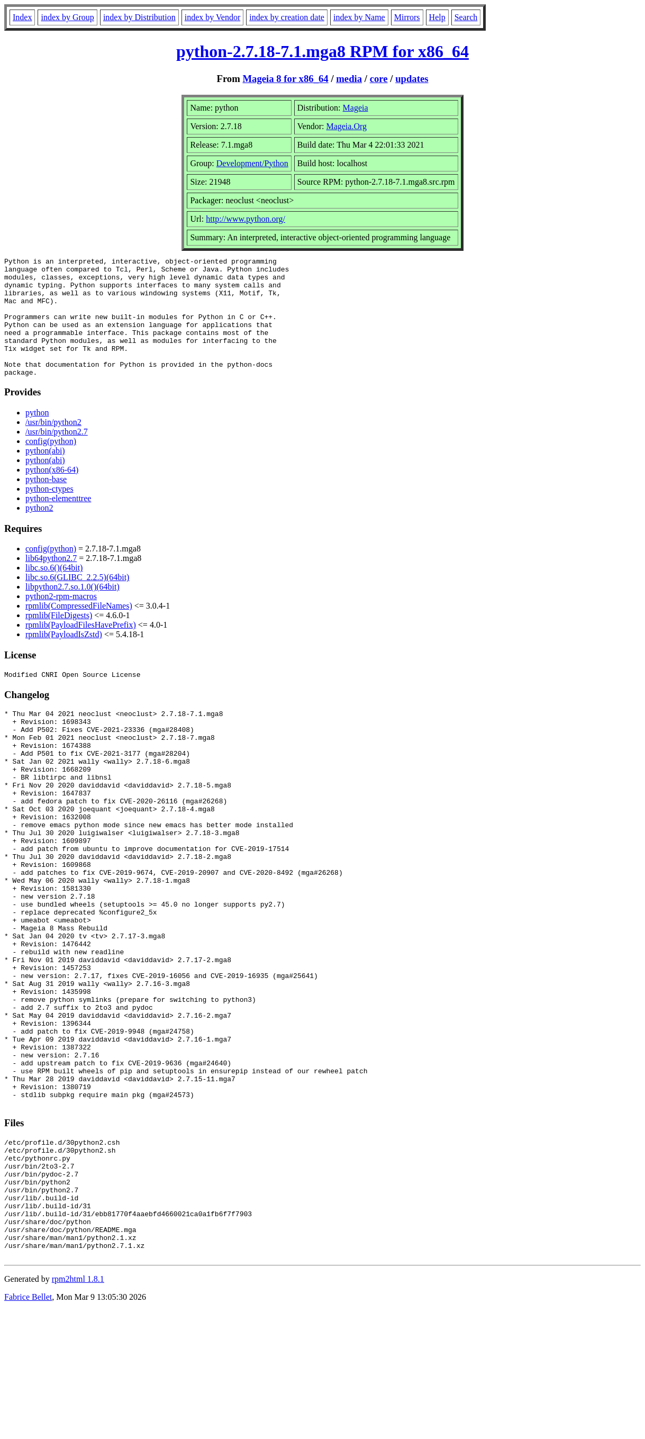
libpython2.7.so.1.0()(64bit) (72, 610)
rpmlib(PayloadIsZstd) (63, 658)
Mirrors (407, 17)
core (379, 78)
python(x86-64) (51, 493)
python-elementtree (58, 522)
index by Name (359, 17)
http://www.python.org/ (245, 218)
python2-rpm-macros (61, 620)
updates (411, 78)
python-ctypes (49, 512)
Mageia (355, 107)
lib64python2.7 (51, 581)
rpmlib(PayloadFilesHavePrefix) (80, 648)
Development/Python (252, 163)
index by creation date (286, 17)
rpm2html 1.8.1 (78, 1407)
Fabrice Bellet (28, 1425)
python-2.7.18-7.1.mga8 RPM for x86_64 (322, 51)
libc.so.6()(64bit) (54, 591)
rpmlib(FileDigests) (58, 639)
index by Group (67, 17)
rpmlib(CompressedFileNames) (78, 629)
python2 (39, 531)
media (349, 78)
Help (437, 17)
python (37, 436)
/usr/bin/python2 (53, 445)
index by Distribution (139, 17)
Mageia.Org (346, 126)
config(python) (50, 464)
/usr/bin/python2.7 (56, 455)
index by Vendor (212, 17)
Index (22, 17)
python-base (46, 503)
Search (466, 17)
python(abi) (45, 474)
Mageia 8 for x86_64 (285, 78)
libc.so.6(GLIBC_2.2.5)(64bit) (77, 600)
